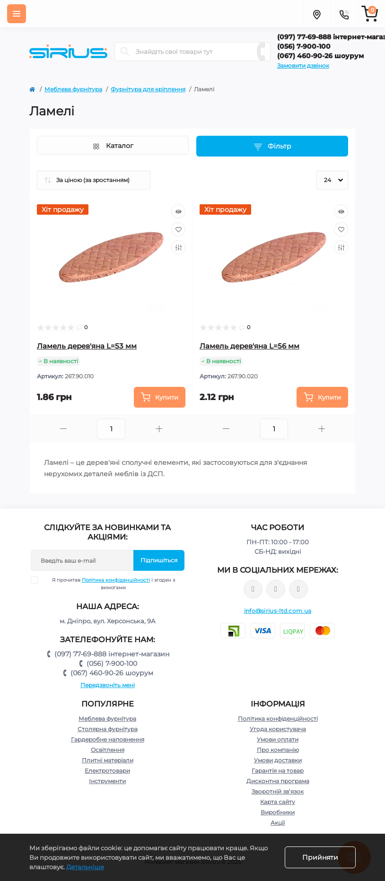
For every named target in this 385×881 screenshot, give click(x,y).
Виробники (278, 812)
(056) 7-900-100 (112, 663)
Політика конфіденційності (116, 580)
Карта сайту (277, 801)
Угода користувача (278, 729)
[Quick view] (178, 211)
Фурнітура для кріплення (148, 89)
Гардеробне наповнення (107, 739)
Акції (278, 822)
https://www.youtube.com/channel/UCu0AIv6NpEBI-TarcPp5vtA (298, 589)
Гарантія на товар (278, 770)
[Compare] (178, 247)
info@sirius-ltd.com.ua (278, 610)
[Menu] (16, 13)
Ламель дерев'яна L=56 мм (249, 345)
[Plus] (158, 428)
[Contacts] (344, 13)
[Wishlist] (178, 229)
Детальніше (85, 867)
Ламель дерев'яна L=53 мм (87, 345)
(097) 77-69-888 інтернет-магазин (111, 654)
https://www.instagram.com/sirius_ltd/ (275, 589)
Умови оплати (277, 739)
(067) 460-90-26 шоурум (111, 673)
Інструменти (107, 781)
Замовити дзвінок (303, 65)
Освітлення (107, 749)
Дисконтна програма (277, 781)
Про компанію (278, 749)
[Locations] (316, 13)
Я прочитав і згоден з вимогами (109, 583)
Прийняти (320, 857)
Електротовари (107, 770)
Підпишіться (158, 560)
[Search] (124, 51)
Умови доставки (278, 760)
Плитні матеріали (107, 760)
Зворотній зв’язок (278, 791)
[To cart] (159, 397)
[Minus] (63, 428)
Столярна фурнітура (108, 729)
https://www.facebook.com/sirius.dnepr (253, 589)
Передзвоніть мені (107, 685)
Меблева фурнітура (73, 89)
